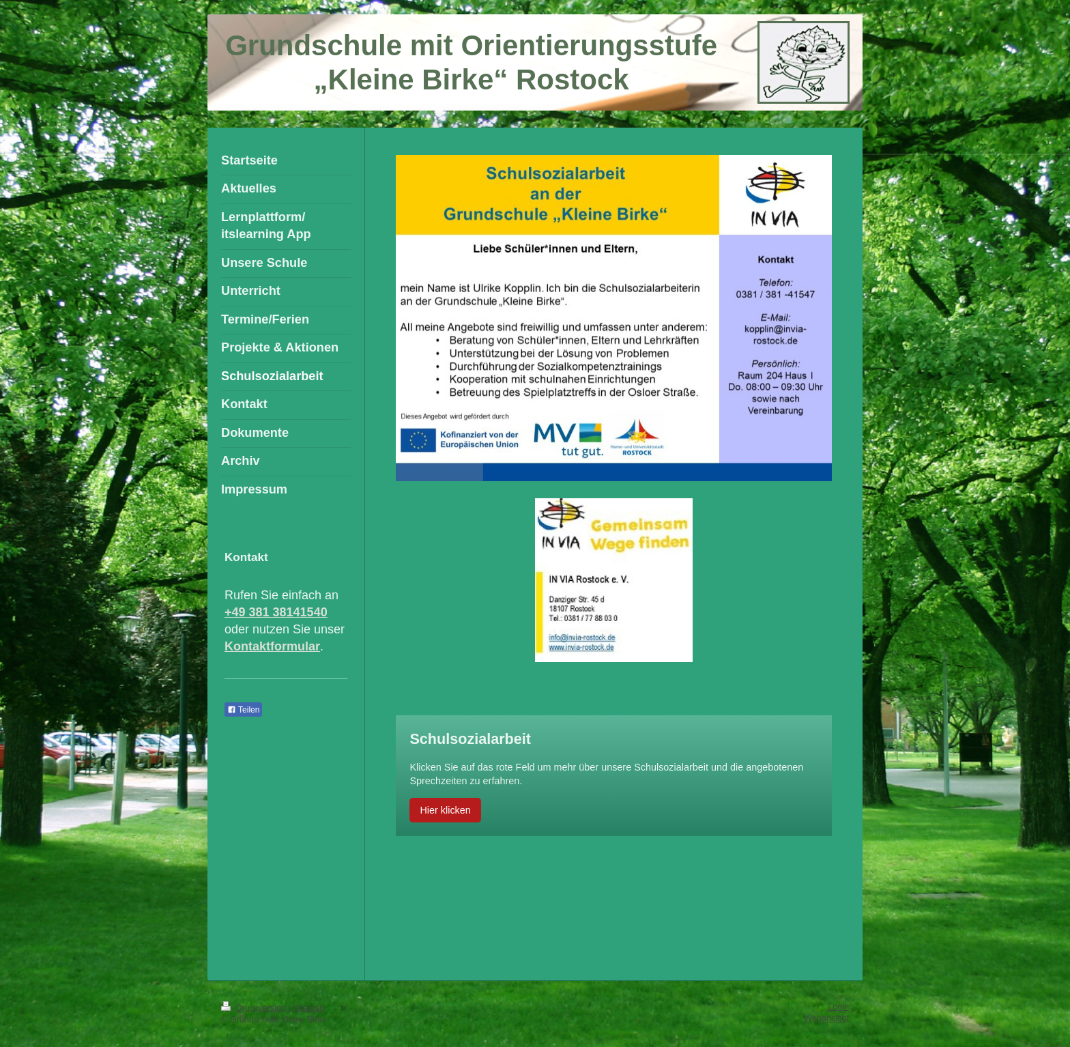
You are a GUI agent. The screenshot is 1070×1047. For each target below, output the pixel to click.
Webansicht (826, 1018)
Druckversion (254, 1008)
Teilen (243, 710)
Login (838, 1007)
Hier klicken (445, 810)
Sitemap (308, 1008)
